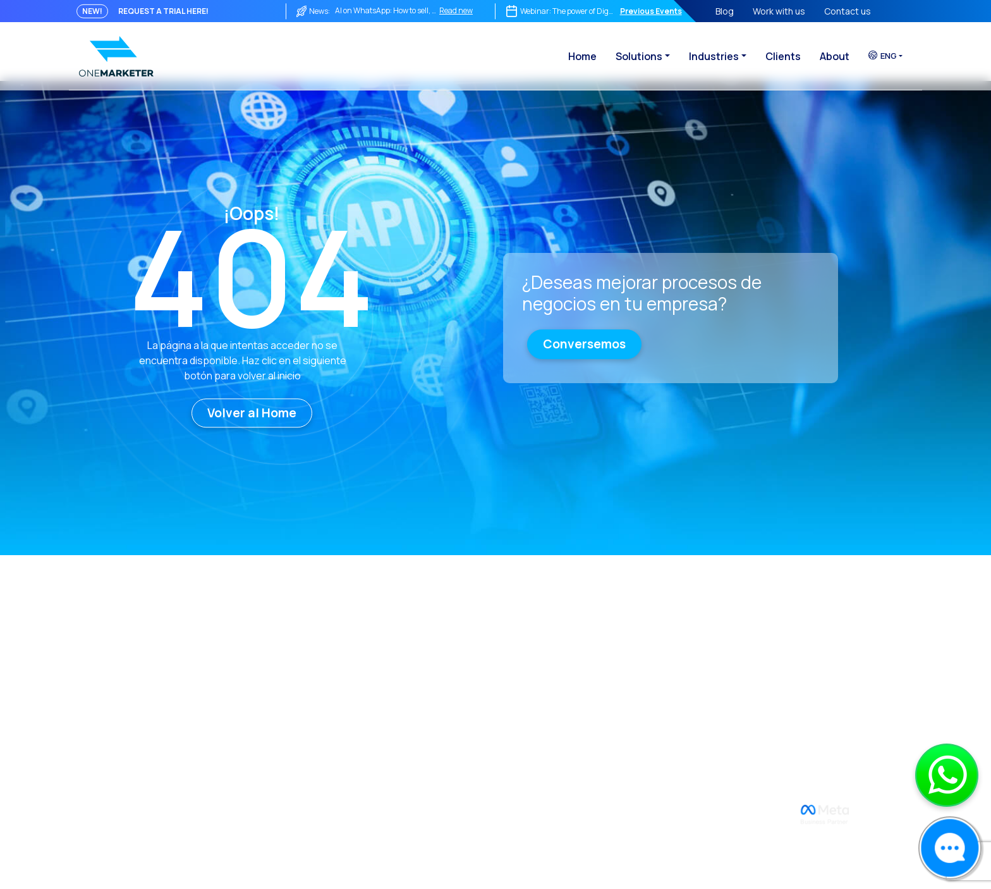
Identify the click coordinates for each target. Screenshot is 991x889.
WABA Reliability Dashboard (361, 738)
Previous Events (651, 11)
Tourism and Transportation (816, 695)
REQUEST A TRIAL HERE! (163, 11)
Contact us (847, 11)
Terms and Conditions (350, 695)
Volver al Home (251, 413)
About (834, 56)
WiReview (627, 631)
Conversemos (584, 344)
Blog (724, 11)
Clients (783, 56)
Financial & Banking (796, 652)
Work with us (779, 11)
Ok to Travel (632, 717)
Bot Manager (482, 674)
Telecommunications (802, 674)
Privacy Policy (331, 674)
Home (582, 56)
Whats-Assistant (642, 674)
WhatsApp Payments (651, 652)
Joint (465, 717)
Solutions (639, 56)
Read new (456, 10)
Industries (714, 56)
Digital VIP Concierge (650, 695)
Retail (770, 631)
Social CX (474, 695)
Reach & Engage (489, 652)
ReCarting (476, 738)
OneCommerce (487, 631)
